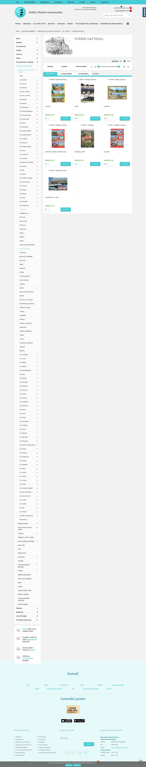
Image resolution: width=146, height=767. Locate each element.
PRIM (82, 685)
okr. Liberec (66, 31)
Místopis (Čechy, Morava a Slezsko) (49, 31)
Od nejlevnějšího (66, 74)
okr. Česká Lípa (24, 107)
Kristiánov (23, 268)
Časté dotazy (20, 739)
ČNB (46, 685)
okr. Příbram (23, 433)
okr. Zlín (22, 508)
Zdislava (22, 347)
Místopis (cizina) (23, 523)
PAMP (37, 689)
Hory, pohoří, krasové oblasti (25, 528)
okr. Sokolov (23, 453)
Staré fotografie (23, 604)
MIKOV (100, 685)
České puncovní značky (23, 742)
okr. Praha (23, 417)
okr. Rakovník (24, 437)
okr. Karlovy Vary (25, 182)
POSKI (109, 689)
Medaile (19, 42)
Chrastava (23, 252)
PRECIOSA (64, 685)
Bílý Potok (22, 217)
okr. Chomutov (24, 154)
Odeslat (88, 744)
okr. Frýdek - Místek (25, 131)
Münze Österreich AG (55, 689)
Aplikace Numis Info (45, 747)
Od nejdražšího (83, 74)
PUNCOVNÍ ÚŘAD (118, 685)
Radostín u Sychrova (26, 323)
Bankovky (19, 612)
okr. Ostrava (23, 398)
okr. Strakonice (24, 457)
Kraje (21, 76)
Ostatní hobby (21, 616)
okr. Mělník (23, 362)
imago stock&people (91, 689)
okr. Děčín (22, 123)
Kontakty (41, 742)
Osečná (22, 311)
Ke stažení (42, 739)
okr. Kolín (22, 197)
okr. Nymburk (24, 386)
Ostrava (19, 54)
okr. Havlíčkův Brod (25, 135)
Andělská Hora (24, 213)
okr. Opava (23, 394)
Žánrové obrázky (23, 594)
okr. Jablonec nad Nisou (27, 162)
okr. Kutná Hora (24, 205)
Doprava (20, 533)
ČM (28, 685)
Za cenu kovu (21, 46)
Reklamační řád (20, 752)
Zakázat (77, 765)
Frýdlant (22, 237)
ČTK (73, 689)
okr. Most (22, 374)
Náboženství (22, 553)
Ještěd (21, 264)
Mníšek (22, 296)
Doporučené (50, 74)
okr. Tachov (23, 472)
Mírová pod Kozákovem (27, 292)
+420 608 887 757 (122, 11)
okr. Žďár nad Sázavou (26, 515)
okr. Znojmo (23, 512)
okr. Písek (22, 409)
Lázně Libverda (24, 280)
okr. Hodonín (23, 139)
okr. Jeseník (23, 166)
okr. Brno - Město (25, 91)
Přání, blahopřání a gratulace (24, 566)
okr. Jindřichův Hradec (26, 178)
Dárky (18, 58)
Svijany (22, 335)
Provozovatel (43, 745)
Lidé (19, 549)
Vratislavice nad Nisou (26, 343)
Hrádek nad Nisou (25, 248)
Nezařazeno (23, 519)
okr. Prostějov (24, 425)
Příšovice (22, 319)
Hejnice (22, 241)
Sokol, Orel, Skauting (24, 579)
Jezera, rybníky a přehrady (26, 541)
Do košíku (65, 118)
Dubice (22, 233)
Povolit (68, 765)
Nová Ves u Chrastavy (26, 300)
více (95, 763)
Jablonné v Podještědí (26, 256)
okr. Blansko (23, 88)
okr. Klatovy (23, 194)
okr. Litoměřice (24, 354)
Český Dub (23, 229)
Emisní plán (42, 737)
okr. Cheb (22, 150)
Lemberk (22, 284)
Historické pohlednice (28, 31)
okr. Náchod (23, 378)
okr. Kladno (23, 190)
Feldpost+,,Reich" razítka (26, 537)
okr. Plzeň (22, 413)
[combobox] (129, 61)
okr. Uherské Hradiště (26, 488)
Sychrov (22, 339)
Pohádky (20, 561)
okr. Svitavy (23, 460)
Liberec (22, 288)
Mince (18, 38)
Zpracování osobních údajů (47, 752)
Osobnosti (21, 557)
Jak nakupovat (20, 755)
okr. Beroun (23, 84)
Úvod (17, 31)
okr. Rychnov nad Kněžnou (27, 445)
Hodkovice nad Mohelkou (27, 245)
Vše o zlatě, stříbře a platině (24, 750)
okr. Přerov (23, 429)
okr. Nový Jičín (24, 382)
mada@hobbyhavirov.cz (121, 8)
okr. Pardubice (24, 402)
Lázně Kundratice (25, 276)
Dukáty (18, 50)
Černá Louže (23, 221)
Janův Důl (22, 260)
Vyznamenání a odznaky (24, 62)
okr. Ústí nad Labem (25, 492)
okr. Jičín (22, 170)
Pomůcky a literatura (23, 620)
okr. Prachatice (24, 421)
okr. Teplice (23, 476)
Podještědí (23, 315)
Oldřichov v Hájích (25, 307)
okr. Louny (23, 358)
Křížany (22, 272)
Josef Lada (21, 545)
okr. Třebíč (23, 484)
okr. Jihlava (23, 174)
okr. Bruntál (23, 99)
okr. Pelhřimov (24, 406)
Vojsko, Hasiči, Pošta (24, 590)
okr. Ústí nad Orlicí (25, 496)
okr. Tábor (23, 468)
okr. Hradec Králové (25, 146)
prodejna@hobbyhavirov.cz (119, 747)
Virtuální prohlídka (44, 750)
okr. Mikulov (23, 366)
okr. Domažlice (24, 127)
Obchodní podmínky (22, 747)
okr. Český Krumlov (25, 115)
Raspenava (23, 327)
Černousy (22, 225)
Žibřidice (22, 351)
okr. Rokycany (24, 441)
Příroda (20, 571)
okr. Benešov (23, 80)
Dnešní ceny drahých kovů (23, 745)
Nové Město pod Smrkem (27, 303)
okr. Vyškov (23, 504)
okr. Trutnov (23, 480)
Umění (20, 586)
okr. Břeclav (23, 103)
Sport (19, 582)
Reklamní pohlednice (24, 575)
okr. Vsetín (23, 500)
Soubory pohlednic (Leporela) (24, 599)
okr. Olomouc (23, 390)
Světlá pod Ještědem (26, 331)
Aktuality (18, 737)
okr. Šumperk (23, 464)
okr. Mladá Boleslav (25, 370)
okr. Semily (23, 449)
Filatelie (19, 608)
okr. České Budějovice (26, 111)
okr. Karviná (23, 186)
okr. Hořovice (23, 142)
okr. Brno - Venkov (25, 95)
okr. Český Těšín (24, 119)
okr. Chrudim (23, 158)
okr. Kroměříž (23, 201)
